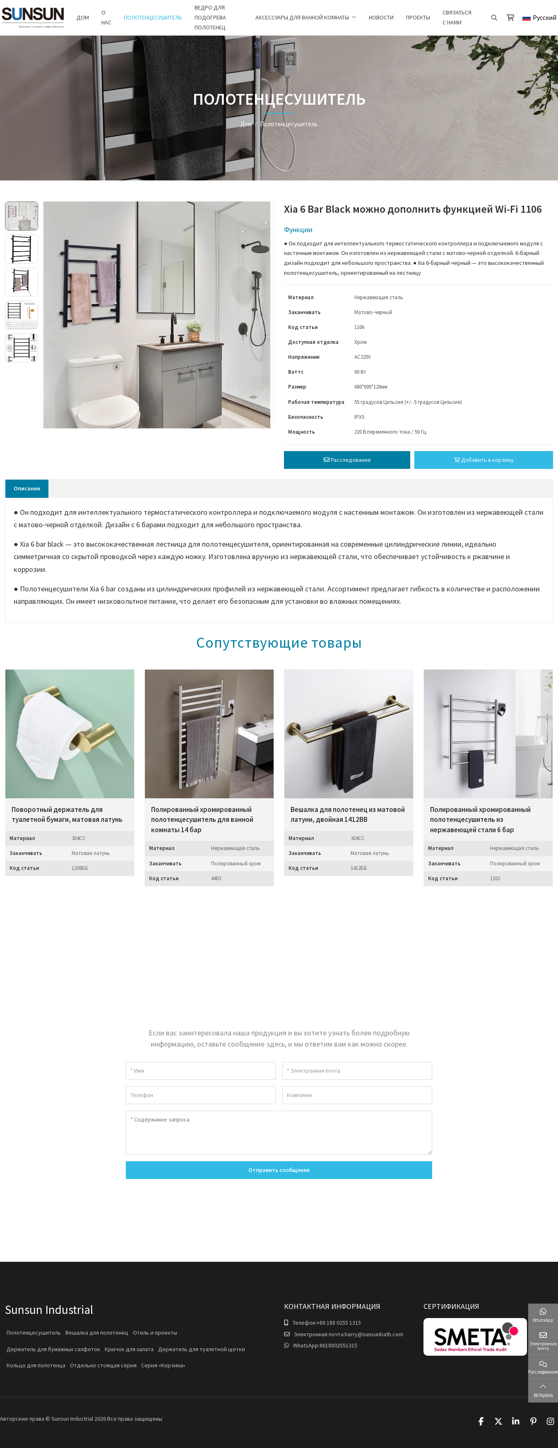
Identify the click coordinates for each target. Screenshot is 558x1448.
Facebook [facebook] (481, 1421)
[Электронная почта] (357, 1071)
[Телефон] (201, 1095)
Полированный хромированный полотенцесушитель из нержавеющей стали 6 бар (480, 819)
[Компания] (357, 1095)
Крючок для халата (129, 1349)
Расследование (347, 459)
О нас (106, 17)
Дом (83, 17)
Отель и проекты (155, 1332)
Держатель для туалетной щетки (201, 1349)
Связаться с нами (457, 17)
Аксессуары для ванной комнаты (302, 17)
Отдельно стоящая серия (103, 1365)
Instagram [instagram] (550, 1421)
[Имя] (201, 1071)
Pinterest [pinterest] (533, 1421)
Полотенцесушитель (153, 17)
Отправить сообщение (279, 1170)
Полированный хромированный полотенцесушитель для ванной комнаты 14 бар (202, 819)
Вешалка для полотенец (96, 1332)
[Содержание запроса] (279, 1133)
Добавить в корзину (484, 459)
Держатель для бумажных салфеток (53, 1349)
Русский (539, 17)
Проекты (418, 17)
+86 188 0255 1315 (339, 1322)
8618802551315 (338, 1345)
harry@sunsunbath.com (374, 1334)
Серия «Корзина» (163, 1365)
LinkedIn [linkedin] (515, 1421)
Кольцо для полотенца (36, 1365)
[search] (493, 18)
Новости (381, 17)
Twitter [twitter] (498, 1421)
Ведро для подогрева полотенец (210, 17)
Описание (27, 488)
